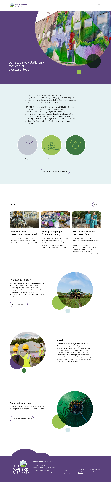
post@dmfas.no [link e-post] (68, 473)
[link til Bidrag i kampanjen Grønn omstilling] (55, 234)
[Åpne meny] (99, 5)
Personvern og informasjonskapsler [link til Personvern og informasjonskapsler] (89, 469)
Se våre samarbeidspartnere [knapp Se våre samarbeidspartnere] (22, 419)
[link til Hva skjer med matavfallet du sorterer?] (24, 234)
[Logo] (21, 467)
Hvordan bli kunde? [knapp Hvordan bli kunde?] (19, 304)
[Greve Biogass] (18, 5)
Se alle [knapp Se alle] (96, 204)
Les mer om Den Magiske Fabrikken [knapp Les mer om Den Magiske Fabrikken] (55, 171)
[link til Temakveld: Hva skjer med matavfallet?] (86, 234)
